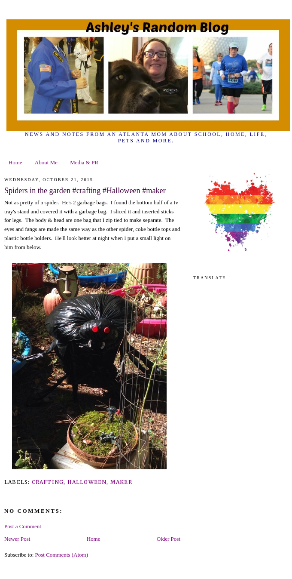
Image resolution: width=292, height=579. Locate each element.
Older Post (168, 539)
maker (121, 482)
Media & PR (84, 162)
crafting (48, 482)
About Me (46, 162)
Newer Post (17, 539)
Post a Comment (22, 526)
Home (15, 162)
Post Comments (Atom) (61, 554)
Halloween (87, 482)
